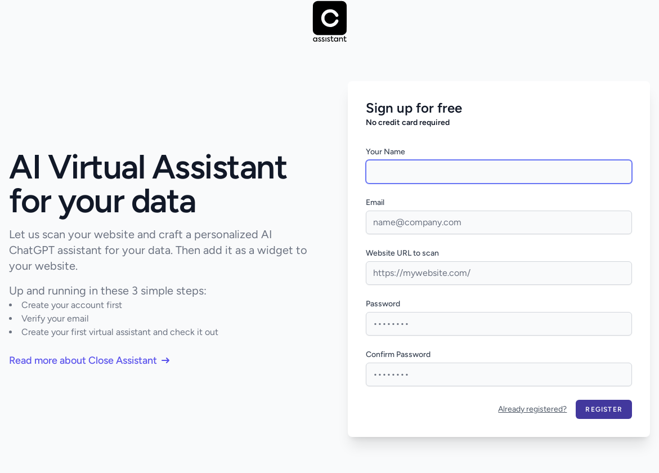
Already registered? (532, 409)
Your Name (385, 152)
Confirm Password (398, 354)
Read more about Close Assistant (89, 360)
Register (603, 409)
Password (383, 304)
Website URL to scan (402, 253)
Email (375, 202)
